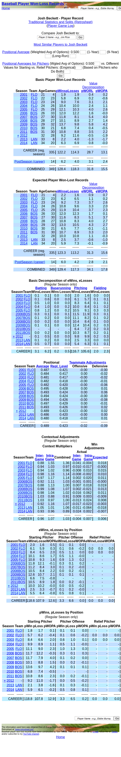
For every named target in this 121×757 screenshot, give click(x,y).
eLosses (72, 191)
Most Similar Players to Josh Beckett (60, 44)
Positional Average (16, 52)
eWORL (87, 191)
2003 (23, 102)
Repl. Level (59, 366)
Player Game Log (61, 25)
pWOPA (102, 91)
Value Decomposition (93, 85)
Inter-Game (39, 457)
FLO (34, 94)
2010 (23, 128)
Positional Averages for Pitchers (25, 63)
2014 (23, 143)
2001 (23, 94)
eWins (61, 191)
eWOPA (102, 191)
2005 (23, 109)
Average (42, 366)
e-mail (95, 732)
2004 (23, 105)
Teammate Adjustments (87, 362)
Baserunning (61, 288)
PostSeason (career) (29, 161)
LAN (34, 139)
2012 (23, 135)
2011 (23, 132)
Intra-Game (49, 457)
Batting (41, 288)
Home (6, 8)
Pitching (80, 288)
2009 (23, 124)
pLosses (72, 91)
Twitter (114, 732)
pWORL (87, 91)
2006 (23, 113)
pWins (61, 91)
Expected (100, 457)
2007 (23, 117)
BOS (33, 113)
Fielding (100, 288)
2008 (23, 120)
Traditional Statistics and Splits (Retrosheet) (60, 22)
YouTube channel (31, 734)
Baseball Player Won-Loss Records (33, 4)
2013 (23, 139)
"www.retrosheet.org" (24, 729)
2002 (23, 98)
